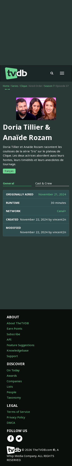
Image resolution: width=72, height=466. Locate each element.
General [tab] (8, 183)
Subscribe (13, 334)
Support (12, 356)
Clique (23, 86)
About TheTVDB (18, 323)
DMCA (11, 423)
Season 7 (49, 86)
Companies (14, 381)
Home (6, 86)
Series (14, 86)
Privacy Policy (16, 417)
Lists (10, 386)
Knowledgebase (18, 350)
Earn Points (14, 328)
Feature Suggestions (20, 345)
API (9, 339)
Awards (12, 375)
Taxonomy (14, 397)
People (11, 392)
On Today (13, 370)
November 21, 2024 (52, 194)
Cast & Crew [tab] (43, 183)
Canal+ (61, 211)
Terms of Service (18, 412)
